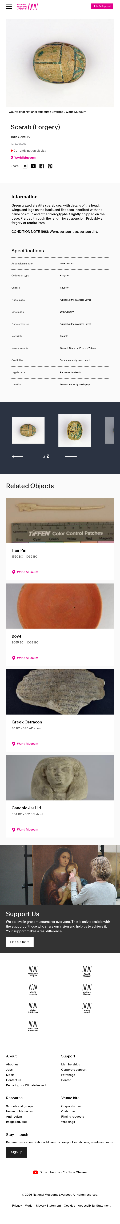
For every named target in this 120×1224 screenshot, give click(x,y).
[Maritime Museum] (87, 990)
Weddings (68, 1122)
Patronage (68, 1075)
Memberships (70, 1064)
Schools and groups (19, 1106)
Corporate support (73, 1069)
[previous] (17, 456)
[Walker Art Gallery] (33, 1008)
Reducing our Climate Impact (26, 1085)
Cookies (69, 1205)
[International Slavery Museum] (33, 990)
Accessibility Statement (94, 1205)
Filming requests (72, 1116)
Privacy (17, 1205)
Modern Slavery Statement (43, 1205)
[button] (28, 432)
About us (12, 1064)
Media (10, 1075)
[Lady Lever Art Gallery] (33, 1026)
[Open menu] (9, 7)
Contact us (13, 1080)
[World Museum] (87, 971)
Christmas (68, 1111)
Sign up (16, 1152)
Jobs (9, 1069)
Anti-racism (14, 1116)
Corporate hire (71, 1106)
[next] (71, 456)
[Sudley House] (87, 1008)
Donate (66, 1080)
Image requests (16, 1122)
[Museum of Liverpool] (33, 971)
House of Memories (19, 1111)
